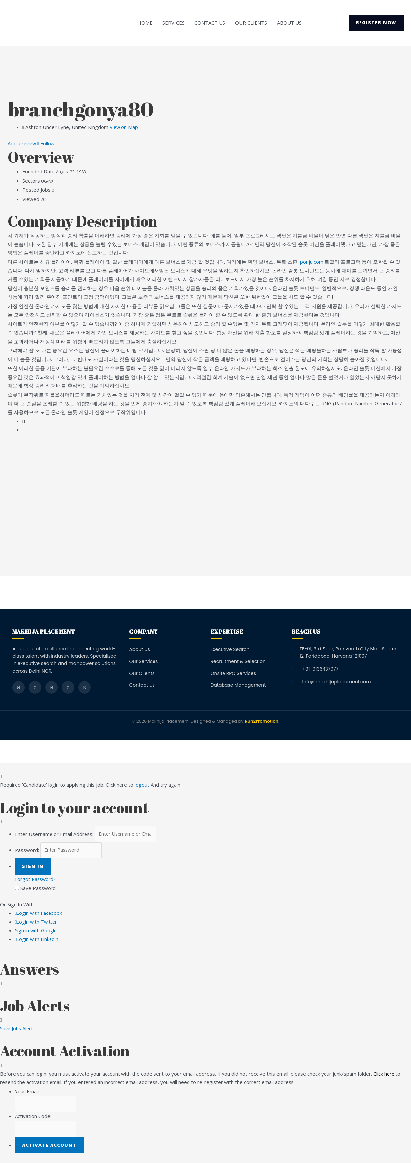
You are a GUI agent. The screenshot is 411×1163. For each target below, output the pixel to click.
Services (173, 22)
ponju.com (311, 261)
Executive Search (230, 649)
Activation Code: (33, 1117)
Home (145, 22)
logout (142, 784)
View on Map (124, 127)
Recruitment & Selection (238, 661)
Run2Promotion (261, 721)
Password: (27, 850)
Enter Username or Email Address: (54, 834)
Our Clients (251, 22)
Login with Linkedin (37, 940)
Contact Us (209, 22)
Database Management (238, 685)
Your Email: (27, 1092)
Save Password (38, 889)
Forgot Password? (36, 880)
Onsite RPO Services (233, 673)
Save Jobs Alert (17, 1029)
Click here (384, 1074)
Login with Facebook (39, 914)
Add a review (23, 143)
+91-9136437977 (320, 669)
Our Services (143, 661)
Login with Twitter (36, 922)
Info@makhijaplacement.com (336, 682)
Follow (47, 143)
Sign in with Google (36, 931)
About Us (289, 22)
